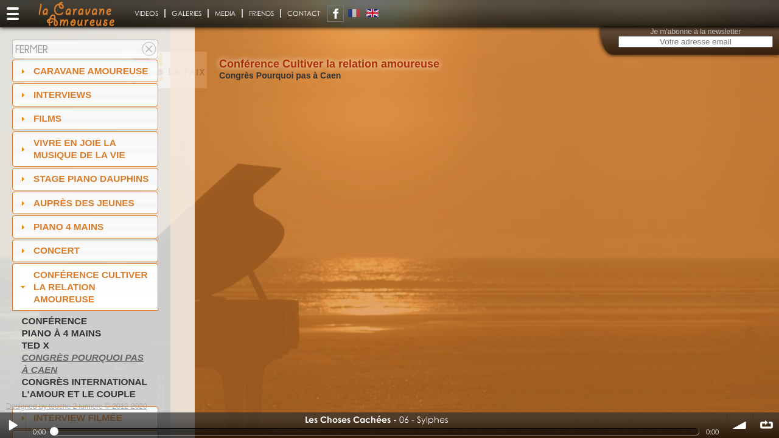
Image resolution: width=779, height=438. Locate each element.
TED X (35, 345)
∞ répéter (766, 425)
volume (740, 425)
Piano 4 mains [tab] (61, 226)
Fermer (31, 49)
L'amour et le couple (78, 394)
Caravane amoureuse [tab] (83, 71)
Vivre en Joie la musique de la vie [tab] (71, 148)
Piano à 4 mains (61, 333)
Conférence (54, 321)
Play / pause (13, 425)
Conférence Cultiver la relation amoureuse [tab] (83, 286)
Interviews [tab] (55, 94)
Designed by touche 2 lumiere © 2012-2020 (76, 406)
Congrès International (84, 382)
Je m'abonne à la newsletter (695, 31)
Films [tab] (39, 118)
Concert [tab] (49, 250)
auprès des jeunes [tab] (76, 203)
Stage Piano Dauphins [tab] (83, 178)
